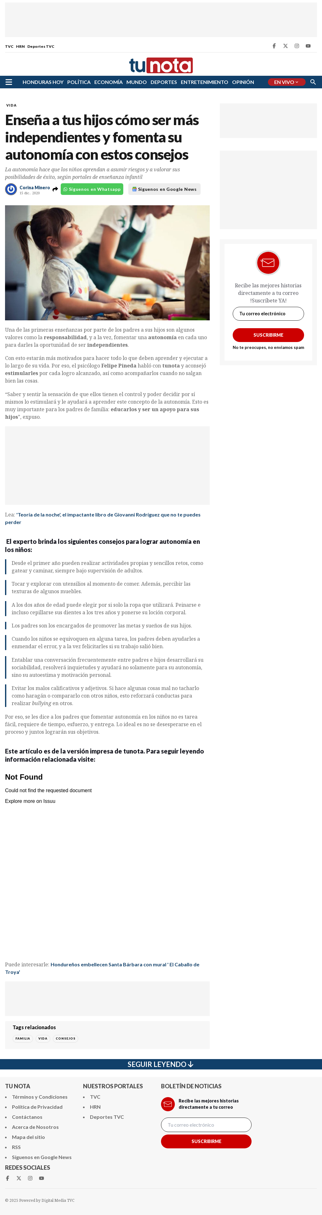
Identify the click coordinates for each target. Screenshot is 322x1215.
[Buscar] (313, 82)
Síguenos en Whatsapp (92, 189)
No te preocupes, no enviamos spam (268, 347)
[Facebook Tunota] (274, 45)
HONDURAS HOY (43, 82)
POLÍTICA (79, 82)
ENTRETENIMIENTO (204, 82)
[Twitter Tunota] (285, 45)
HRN (20, 46)
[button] (55, 189)
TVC (9, 46)
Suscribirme (268, 335)
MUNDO (136, 82)
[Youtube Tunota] (308, 45)
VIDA (11, 105)
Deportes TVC (40, 46)
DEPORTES (164, 82)
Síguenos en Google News (164, 189)
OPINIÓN (243, 82)
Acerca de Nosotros (35, 1127)
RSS (16, 1147)
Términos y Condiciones (40, 1097)
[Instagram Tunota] (296, 45)
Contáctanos (27, 1117)
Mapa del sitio (28, 1137)
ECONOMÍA (108, 82)
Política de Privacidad (37, 1107)
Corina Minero (34, 187)
